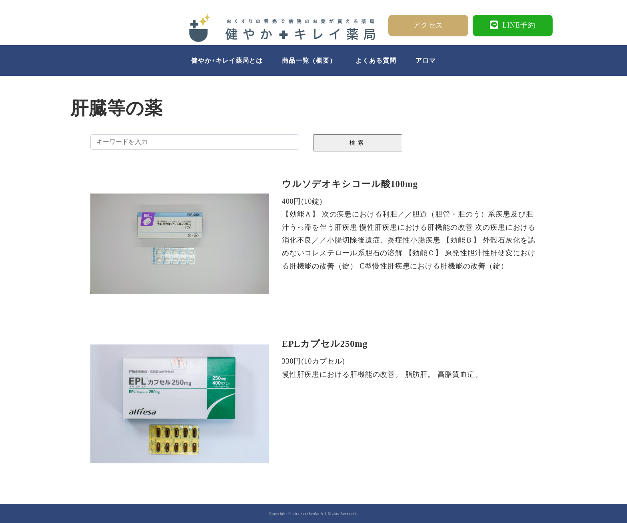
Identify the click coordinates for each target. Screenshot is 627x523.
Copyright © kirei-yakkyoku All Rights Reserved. (313, 513)
